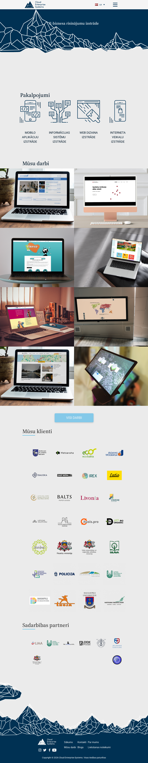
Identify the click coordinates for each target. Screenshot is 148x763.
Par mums (93, 742)
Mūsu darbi (70, 747)
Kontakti (82, 742)
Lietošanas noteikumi (99, 747)
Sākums (68, 742)
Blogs (81, 747)
